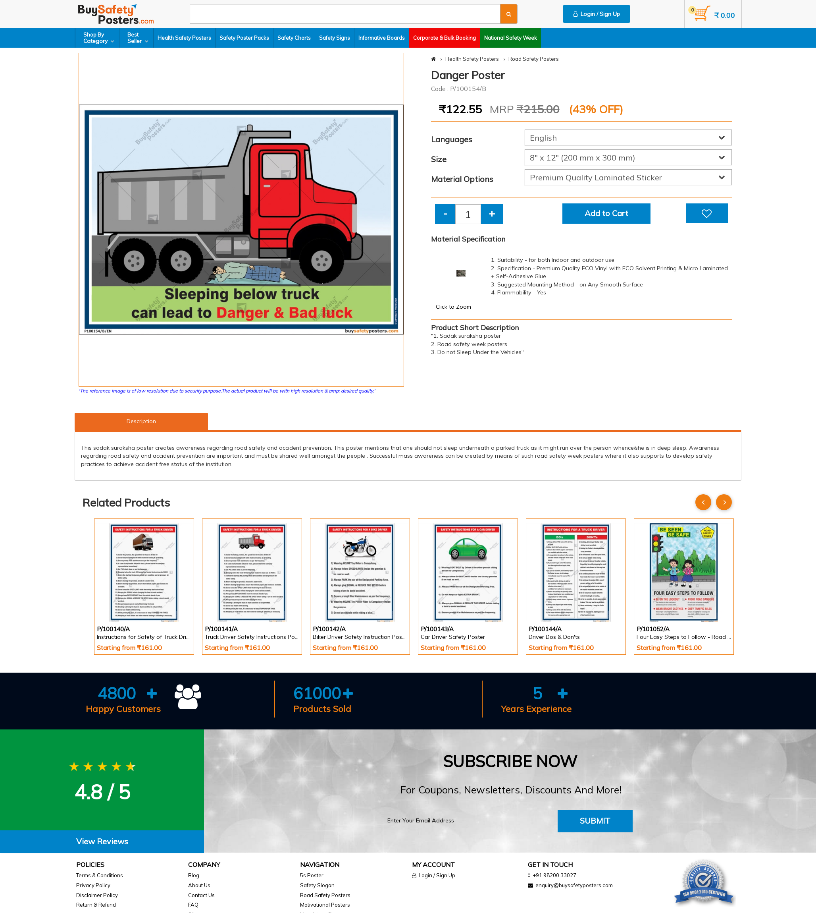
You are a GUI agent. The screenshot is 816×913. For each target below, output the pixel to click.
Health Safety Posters (184, 38)
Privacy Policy (93, 885)
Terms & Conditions (99, 875)
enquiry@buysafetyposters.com (574, 885)
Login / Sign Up (596, 13)
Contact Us (201, 895)
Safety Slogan (317, 885)
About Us (199, 885)
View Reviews (102, 841)
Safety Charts (294, 38)
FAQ (193, 904)
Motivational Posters (325, 904)
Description (141, 421)
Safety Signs (334, 38)
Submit (595, 821)
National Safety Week (510, 38)
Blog (193, 875)
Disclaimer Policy (97, 895)
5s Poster (311, 875)
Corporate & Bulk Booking (444, 38)
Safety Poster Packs (244, 38)
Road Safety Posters (533, 59)
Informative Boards (381, 38)
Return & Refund (96, 904)
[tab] (102, 841)
